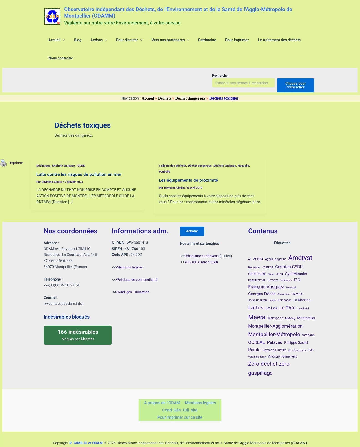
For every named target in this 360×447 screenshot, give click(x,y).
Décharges (44, 151)
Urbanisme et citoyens (202, 245)
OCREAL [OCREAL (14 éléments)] (256, 330)
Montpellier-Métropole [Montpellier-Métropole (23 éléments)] (274, 322)
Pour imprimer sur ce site (180, 407)
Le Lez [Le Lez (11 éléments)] (271, 295)
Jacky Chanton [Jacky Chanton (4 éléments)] (257, 288)
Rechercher (220, 61)
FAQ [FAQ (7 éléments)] (297, 268)
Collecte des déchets (175, 151)
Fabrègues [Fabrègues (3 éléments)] (286, 268)
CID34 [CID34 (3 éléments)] (279, 262)
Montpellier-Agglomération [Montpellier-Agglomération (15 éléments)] (275, 314)
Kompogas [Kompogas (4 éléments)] (284, 288)
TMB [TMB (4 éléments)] (310, 338)
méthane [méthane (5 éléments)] (308, 323)
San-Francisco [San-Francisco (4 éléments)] (297, 338)
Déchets (164, 83)
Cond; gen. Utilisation (134, 280)
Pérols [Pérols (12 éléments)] (254, 337)
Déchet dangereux (191, 83)
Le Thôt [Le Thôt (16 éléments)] (288, 295)
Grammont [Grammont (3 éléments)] (284, 282)
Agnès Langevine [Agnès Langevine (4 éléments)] (275, 247)
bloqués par (77, 322)
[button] (60, 42)
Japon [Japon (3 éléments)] (272, 288)
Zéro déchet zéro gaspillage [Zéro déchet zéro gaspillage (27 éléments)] (269, 356)
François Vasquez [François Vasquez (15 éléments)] (266, 274)
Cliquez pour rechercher (295, 71)
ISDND (85, 151)
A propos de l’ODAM (162, 391)
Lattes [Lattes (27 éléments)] (255, 295)
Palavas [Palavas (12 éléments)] (274, 330)
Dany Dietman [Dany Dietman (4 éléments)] (257, 268)
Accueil (146, 83)
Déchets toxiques (66, 151)
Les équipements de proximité (190, 165)
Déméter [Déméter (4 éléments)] (273, 268)
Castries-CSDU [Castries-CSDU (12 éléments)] (289, 254)
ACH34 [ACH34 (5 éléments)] (258, 247)
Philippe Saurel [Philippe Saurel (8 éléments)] (296, 330)
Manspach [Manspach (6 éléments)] (275, 306)
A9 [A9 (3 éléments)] (249, 247)
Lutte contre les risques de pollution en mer (81, 159)
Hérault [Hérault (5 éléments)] (297, 282)
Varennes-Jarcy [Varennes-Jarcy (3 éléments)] (257, 344)
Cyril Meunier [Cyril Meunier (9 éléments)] (296, 261)
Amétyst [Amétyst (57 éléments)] (300, 246)
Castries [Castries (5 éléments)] (267, 255)
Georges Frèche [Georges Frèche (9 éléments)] (261, 281)
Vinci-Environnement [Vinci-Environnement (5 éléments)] (282, 344)
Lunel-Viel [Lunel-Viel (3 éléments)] (303, 296)
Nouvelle (253, 151)
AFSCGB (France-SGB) (202, 250)
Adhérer (193, 219)
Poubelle (166, 157)
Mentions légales (130, 255)
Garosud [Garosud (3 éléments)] (291, 275)
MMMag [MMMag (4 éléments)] (290, 306)
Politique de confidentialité (138, 267)
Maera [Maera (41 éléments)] (256, 305)
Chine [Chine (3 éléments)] (271, 262)
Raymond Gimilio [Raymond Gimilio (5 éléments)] (274, 338)
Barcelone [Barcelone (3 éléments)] (254, 255)
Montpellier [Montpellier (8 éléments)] (306, 306)
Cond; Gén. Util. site (180, 399)
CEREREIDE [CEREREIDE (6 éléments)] (257, 262)
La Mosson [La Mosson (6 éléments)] (301, 288)
